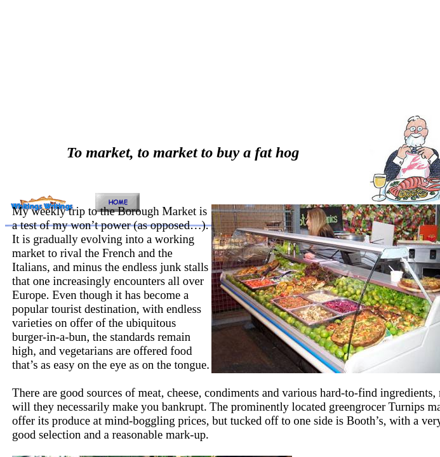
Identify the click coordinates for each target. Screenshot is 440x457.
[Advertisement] (175, 94)
